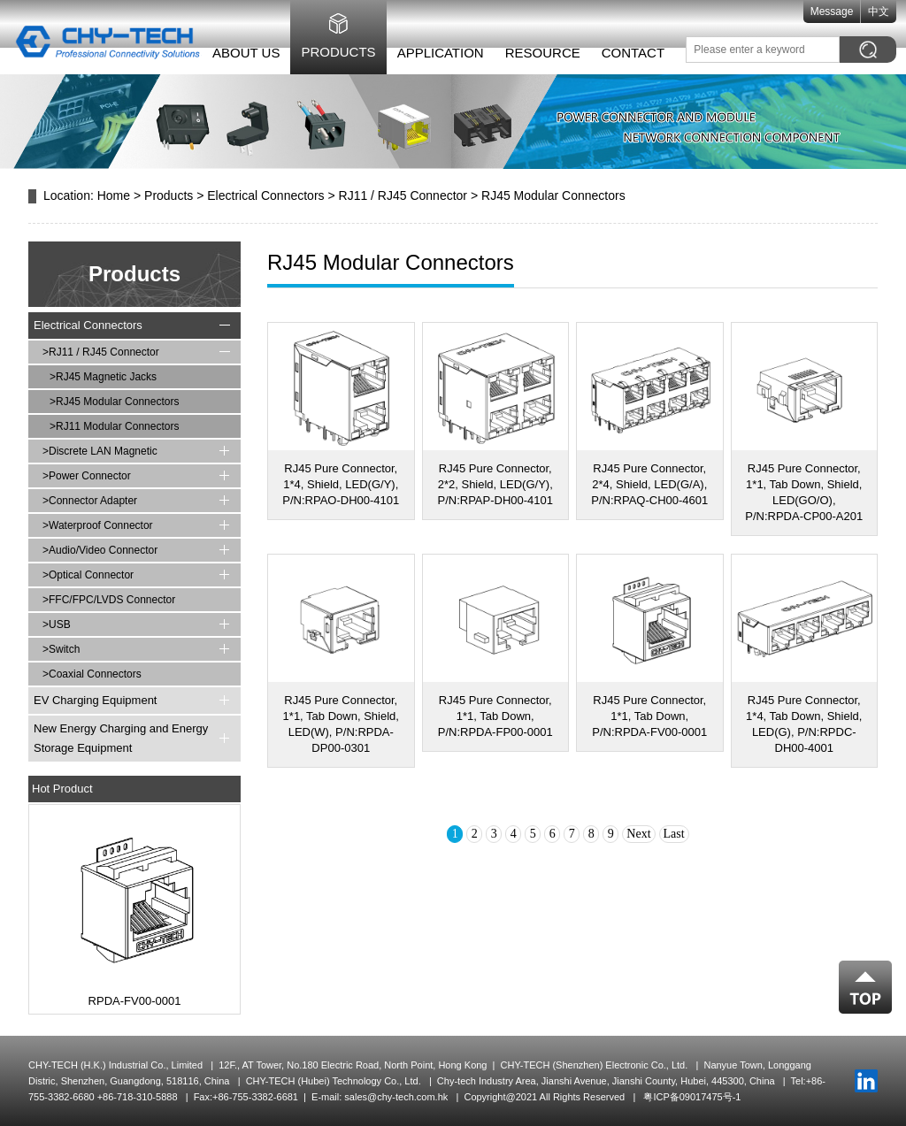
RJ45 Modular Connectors (553, 195)
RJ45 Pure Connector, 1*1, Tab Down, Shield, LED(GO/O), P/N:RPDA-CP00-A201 (804, 492)
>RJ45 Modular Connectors (114, 401)
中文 (888, 11)
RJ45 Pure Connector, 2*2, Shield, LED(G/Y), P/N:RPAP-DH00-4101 (495, 484)
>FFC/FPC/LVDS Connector (108, 600)
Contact (623, 52)
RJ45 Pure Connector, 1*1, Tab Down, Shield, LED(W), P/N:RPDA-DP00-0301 (341, 723)
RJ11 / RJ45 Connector (403, 195)
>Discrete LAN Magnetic (99, 451)
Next (638, 833)
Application (431, 52)
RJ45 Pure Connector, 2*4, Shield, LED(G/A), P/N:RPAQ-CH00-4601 (649, 484)
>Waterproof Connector (97, 525)
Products (329, 51)
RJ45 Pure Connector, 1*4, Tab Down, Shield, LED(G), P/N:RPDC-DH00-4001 (804, 723)
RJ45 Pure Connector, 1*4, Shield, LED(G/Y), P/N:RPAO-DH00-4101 (340, 484)
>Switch (61, 649)
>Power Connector (86, 476)
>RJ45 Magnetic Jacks (103, 377)
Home (113, 195)
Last (674, 833)
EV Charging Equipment (95, 700)
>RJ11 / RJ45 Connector (100, 352)
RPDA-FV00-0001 (134, 1000)
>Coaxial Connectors (92, 674)
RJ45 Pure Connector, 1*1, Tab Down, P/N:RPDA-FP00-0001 (495, 716)
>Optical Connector (88, 575)
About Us (236, 52)
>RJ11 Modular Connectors (114, 426)
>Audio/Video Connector (99, 550)
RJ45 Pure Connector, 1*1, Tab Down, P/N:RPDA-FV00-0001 (649, 716)
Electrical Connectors (265, 195)
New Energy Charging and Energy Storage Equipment (121, 738)
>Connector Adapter (89, 500)
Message (841, 11)
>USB (56, 624)
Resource (533, 52)
